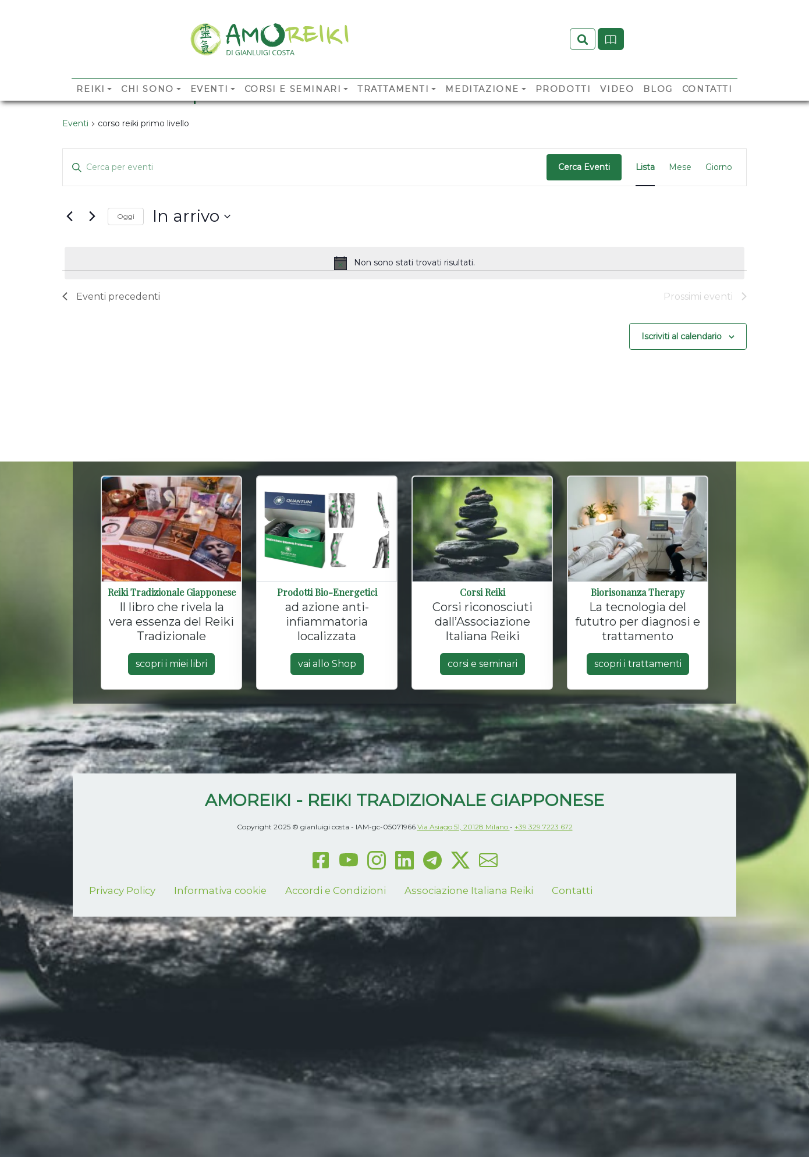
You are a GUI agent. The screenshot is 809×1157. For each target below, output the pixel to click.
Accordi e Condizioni (335, 991)
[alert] (404, 363)
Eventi (209, 108)
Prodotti (563, 108)
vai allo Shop (327, 764)
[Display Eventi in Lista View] (645, 268)
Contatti (707, 108)
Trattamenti (393, 108)
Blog (657, 108)
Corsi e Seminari (293, 108)
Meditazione (482, 108)
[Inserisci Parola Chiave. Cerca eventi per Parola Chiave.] (305, 268)
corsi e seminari (482, 764)
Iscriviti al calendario (681, 437)
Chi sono (147, 108)
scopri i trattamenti (638, 764)
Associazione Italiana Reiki (468, 991)
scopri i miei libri (171, 764)
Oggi (125, 317)
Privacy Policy (122, 991)
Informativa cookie (220, 991)
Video (617, 108)
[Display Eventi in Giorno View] (718, 268)
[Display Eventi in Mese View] (680, 268)
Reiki (90, 108)
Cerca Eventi (584, 268)
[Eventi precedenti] (69, 317)
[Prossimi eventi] (92, 317)
